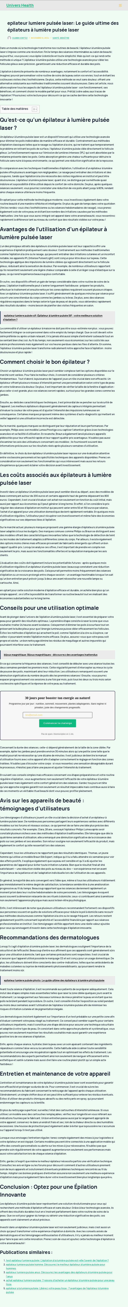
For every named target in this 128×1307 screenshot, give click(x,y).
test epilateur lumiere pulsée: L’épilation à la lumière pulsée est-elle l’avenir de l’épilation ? (57, 1260)
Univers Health (20, 5)
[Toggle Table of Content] (33, 109)
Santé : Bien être (61, 38)
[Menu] (120, 5)
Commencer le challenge (57, 723)
